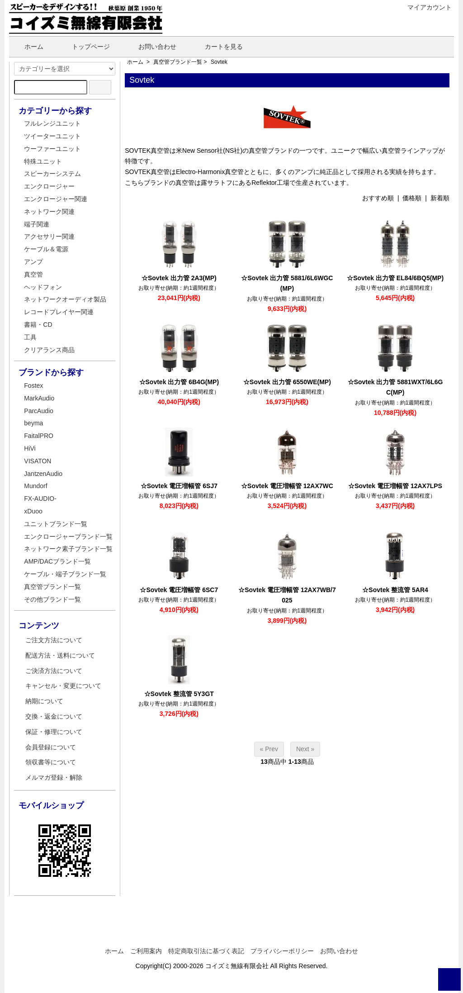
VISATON (37, 461)
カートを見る (217, 46)
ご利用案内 (146, 951)
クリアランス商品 (49, 349)
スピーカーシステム (52, 173)
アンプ (33, 261)
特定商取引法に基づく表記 (206, 951)
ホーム (27, 46)
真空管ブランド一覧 (177, 62)
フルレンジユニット (52, 123)
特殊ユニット (43, 161)
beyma (33, 423)
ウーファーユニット (52, 148)
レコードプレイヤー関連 (59, 311)
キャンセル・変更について (63, 685)
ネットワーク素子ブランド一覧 (68, 548)
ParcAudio (38, 410)
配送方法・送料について (60, 655)
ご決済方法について (53, 670)
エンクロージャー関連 (55, 198)
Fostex (33, 385)
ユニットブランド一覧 (55, 523)
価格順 (411, 198)
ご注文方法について (53, 640)
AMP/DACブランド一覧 (57, 561)
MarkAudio (39, 398)
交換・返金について (53, 716)
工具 (30, 337)
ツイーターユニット (52, 136)
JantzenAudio (43, 473)
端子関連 (36, 224)
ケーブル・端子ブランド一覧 (65, 574)
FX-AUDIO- (40, 498)
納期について (44, 701)
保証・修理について (53, 731)
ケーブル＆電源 (46, 249)
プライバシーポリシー (282, 951)
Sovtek (219, 62)
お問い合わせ (150, 46)
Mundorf (35, 485)
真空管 (33, 274)
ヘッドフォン (43, 287)
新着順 (439, 198)
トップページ (84, 46)
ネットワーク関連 (49, 211)
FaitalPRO (38, 435)
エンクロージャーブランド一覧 (68, 536)
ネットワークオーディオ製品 (65, 299)
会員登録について (50, 747)
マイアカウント (425, 7)
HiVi (29, 448)
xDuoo (33, 511)
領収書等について (50, 762)
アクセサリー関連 (49, 236)
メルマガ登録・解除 (53, 777)
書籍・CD (38, 324)
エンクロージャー (49, 186)
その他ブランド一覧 (52, 599)
